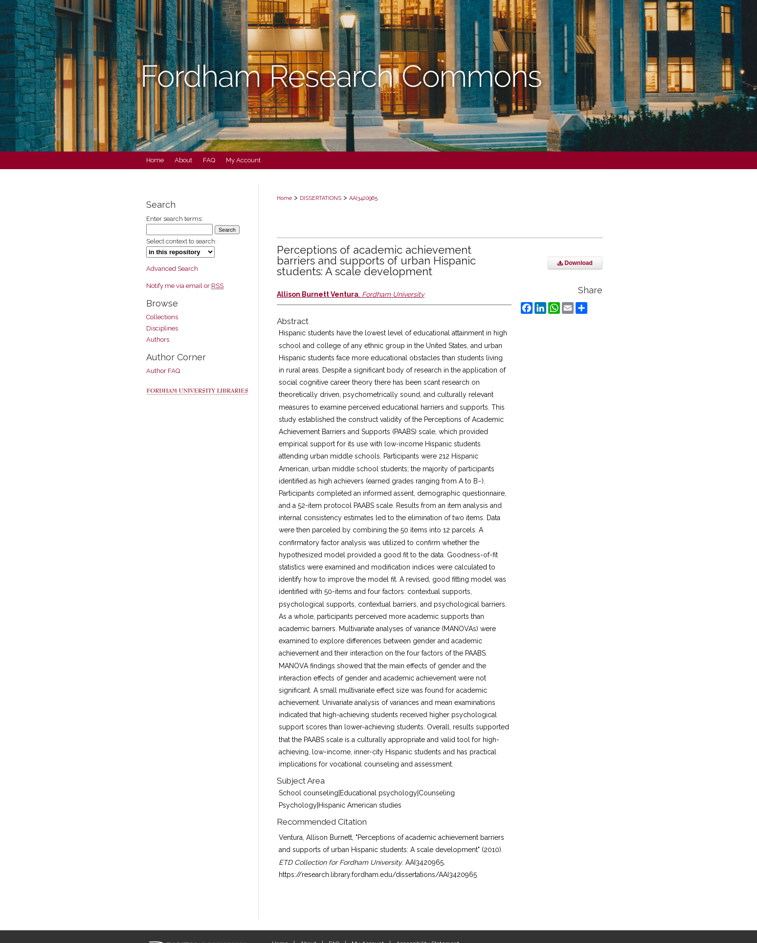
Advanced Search (172, 268)
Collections (162, 317)
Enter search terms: (174, 218)
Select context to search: (181, 241)
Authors (157, 339)
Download (575, 263)
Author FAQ (163, 370)
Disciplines (162, 328)
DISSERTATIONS (320, 198)
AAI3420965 (363, 198)
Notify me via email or (184, 285)
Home (284, 198)
